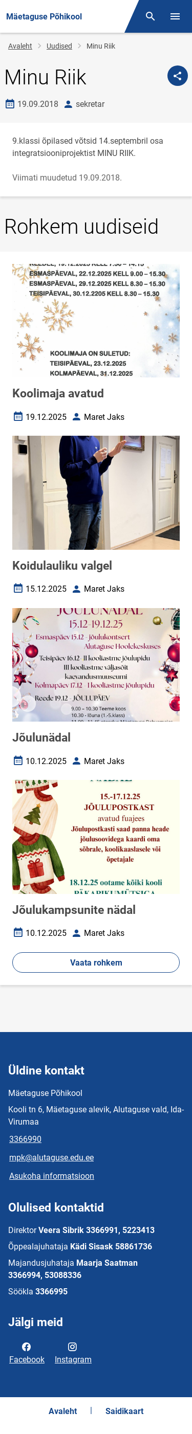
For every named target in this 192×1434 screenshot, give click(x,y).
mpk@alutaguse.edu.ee (51, 1157)
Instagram (73, 1352)
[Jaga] (177, 75)
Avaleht (20, 46)
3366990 (25, 1139)
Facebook (27, 1352)
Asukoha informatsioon (51, 1176)
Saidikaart (124, 1411)
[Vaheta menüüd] (175, 16)
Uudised (59, 46)
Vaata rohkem (96, 963)
